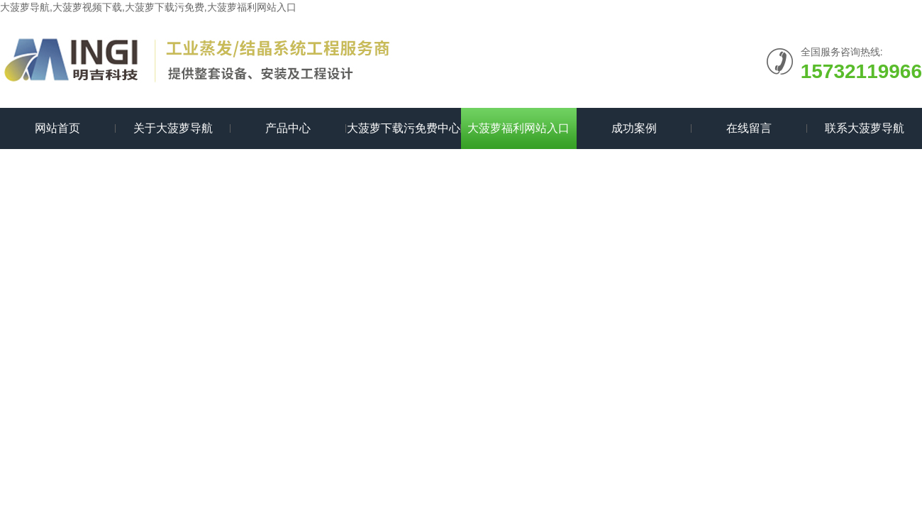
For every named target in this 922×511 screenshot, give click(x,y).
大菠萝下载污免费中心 (403, 128)
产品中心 (288, 128)
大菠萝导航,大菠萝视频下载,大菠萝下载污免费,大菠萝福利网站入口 (148, 7)
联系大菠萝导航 (864, 128)
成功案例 (634, 128)
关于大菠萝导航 (173, 128)
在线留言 (749, 128)
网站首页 (57, 128)
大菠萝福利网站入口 (518, 128)
